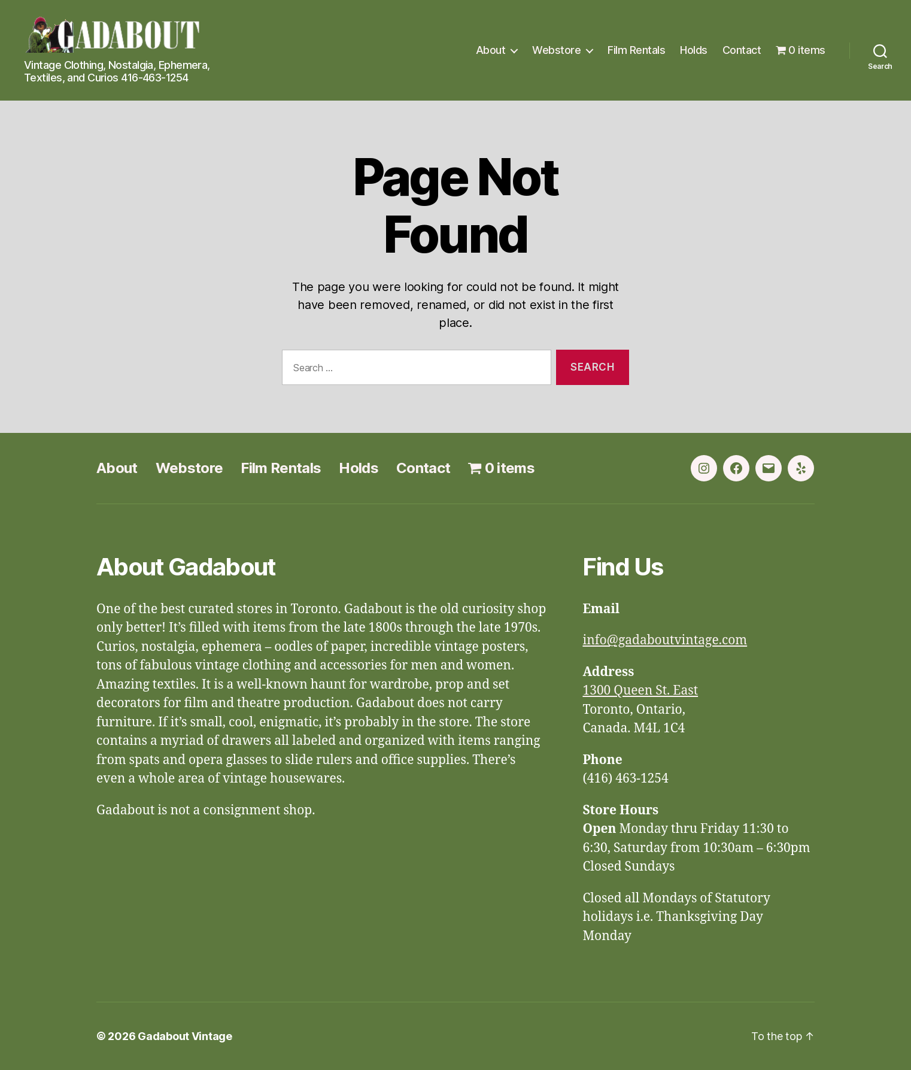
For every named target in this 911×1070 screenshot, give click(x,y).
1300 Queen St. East (640, 691)
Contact (741, 50)
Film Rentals (636, 50)
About (491, 50)
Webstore (556, 50)
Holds (693, 50)
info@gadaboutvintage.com (664, 640)
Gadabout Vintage (185, 1036)
